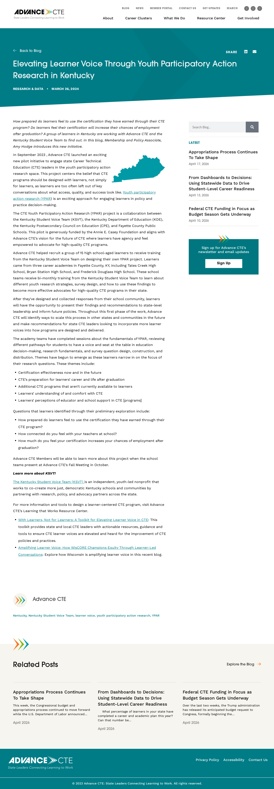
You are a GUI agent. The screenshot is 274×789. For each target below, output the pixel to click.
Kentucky (20, 615)
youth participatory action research (123, 615)
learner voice (85, 615)
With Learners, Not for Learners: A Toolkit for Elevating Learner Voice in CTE (83, 520)
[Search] (252, 127)
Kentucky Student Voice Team (51, 615)
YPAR (155, 615)
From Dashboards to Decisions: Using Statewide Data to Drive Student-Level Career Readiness (221, 183)
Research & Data (28, 89)
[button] (232, 9)
